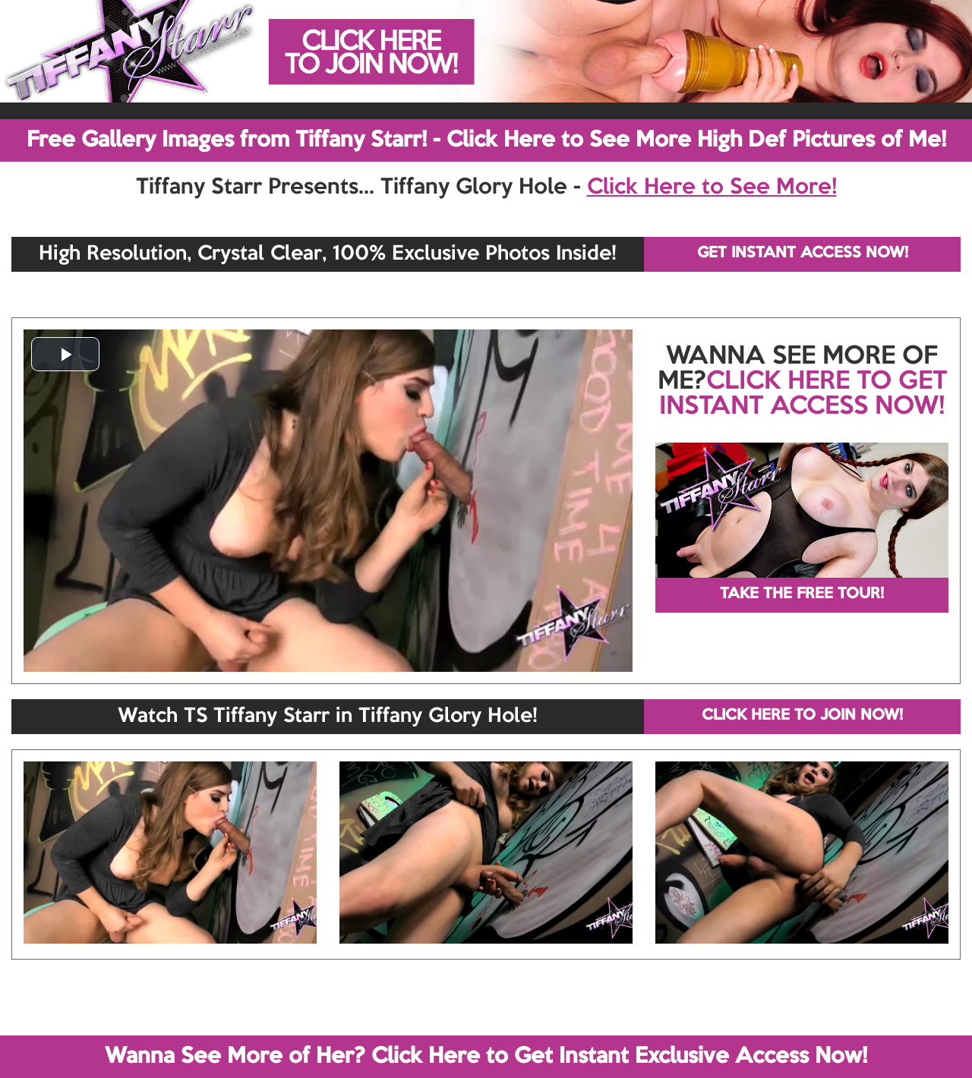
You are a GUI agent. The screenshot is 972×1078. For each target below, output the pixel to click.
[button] (65, 354)
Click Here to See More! (712, 187)
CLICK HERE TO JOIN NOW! (802, 716)
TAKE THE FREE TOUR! (802, 594)
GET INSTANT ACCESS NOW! (802, 253)
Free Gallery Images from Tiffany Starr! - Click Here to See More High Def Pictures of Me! (486, 140)
